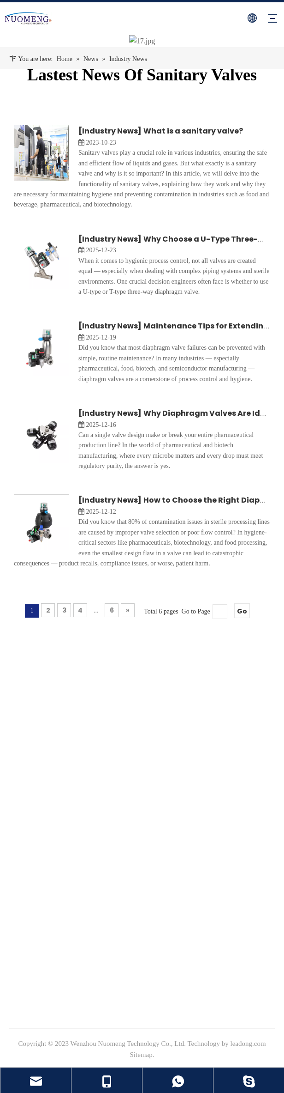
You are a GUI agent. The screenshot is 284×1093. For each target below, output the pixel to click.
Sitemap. (142, 1054)
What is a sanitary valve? (193, 131)
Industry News (110, 131)
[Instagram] (31, 768)
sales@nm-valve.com (49, 948)
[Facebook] (15, 768)
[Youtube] (47, 768)
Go (242, 611)
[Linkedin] (64, 768)
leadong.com (248, 1043)
